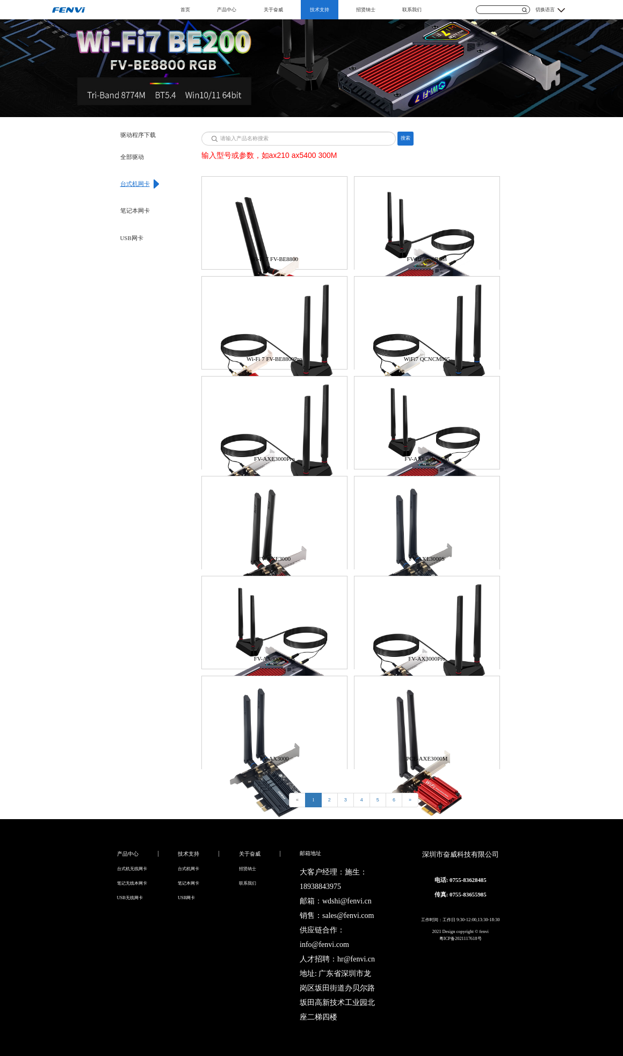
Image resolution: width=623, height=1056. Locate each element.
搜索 (405, 138)
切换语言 (545, 9)
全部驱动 (132, 157)
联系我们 (412, 9)
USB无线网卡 (130, 897)
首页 (185, 9)
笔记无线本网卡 (132, 883)
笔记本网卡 (135, 210)
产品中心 (226, 9)
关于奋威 (273, 9)
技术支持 (319, 9)
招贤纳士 (365, 9)
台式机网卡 (135, 183)
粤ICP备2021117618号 (460, 938)
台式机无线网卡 (132, 868)
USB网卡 (131, 238)
